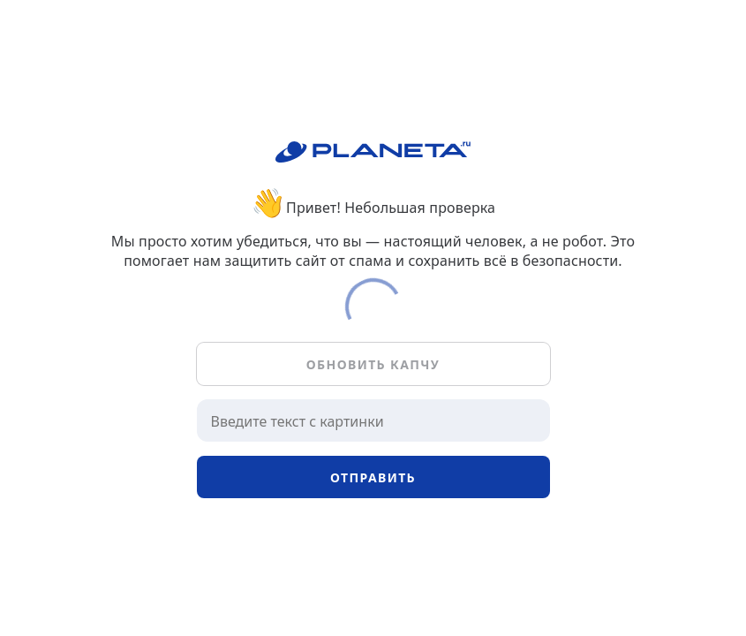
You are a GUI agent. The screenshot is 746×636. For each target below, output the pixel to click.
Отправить (373, 477)
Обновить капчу (373, 364)
